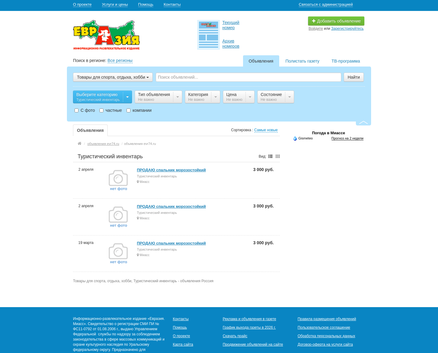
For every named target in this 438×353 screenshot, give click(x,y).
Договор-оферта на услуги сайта (325, 344)
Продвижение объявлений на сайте (253, 344)
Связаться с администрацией (326, 4)
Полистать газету (302, 61)
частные (110, 110)
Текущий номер (230, 25)
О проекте (82, 4)
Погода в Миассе (328, 133)
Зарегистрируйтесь (347, 28)
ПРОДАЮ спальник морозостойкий (171, 170)
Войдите (316, 28)
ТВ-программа (346, 61)
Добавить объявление (336, 21)
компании (139, 110)
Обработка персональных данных (326, 336)
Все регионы (120, 60)
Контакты (172, 4)
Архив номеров (230, 44)
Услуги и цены (115, 4)
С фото (85, 110)
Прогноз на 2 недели (347, 138)
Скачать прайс (235, 336)
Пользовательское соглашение (323, 327)
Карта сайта (183, 344)
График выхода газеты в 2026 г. (249, 327)
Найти (354, 77)
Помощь (145, 4)
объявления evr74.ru (103, 144)
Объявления (261, 61)
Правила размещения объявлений (326, 319)
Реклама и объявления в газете (249, 319)
